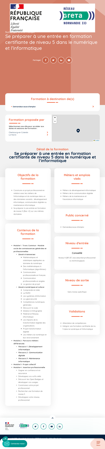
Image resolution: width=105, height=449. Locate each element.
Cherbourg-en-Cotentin (18, 132)
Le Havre (12, 135)
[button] (78, 130)
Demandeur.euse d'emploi (24, 106)
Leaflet (96, 140)
